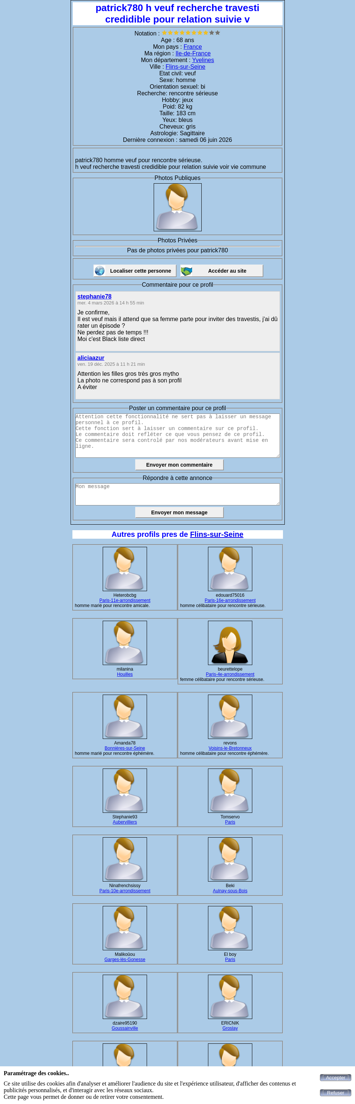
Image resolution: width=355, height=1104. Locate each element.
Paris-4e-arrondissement (230, 674)
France (193, 47)
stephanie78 (95, 296)
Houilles (125, 674)
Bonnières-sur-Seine (125, 748)
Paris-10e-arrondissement (124, 890)
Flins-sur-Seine (185, 67)
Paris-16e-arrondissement (230, 600)
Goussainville (125, 1028)
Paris (230, 822)
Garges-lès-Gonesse (125, 959)
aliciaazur (91, 358)
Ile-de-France (193, 53)
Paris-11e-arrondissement (124, 600)
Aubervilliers (125, 822)
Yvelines (203, 60)
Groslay (230, 1028)
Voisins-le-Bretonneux (230, 748)
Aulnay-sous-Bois (230, 890)
